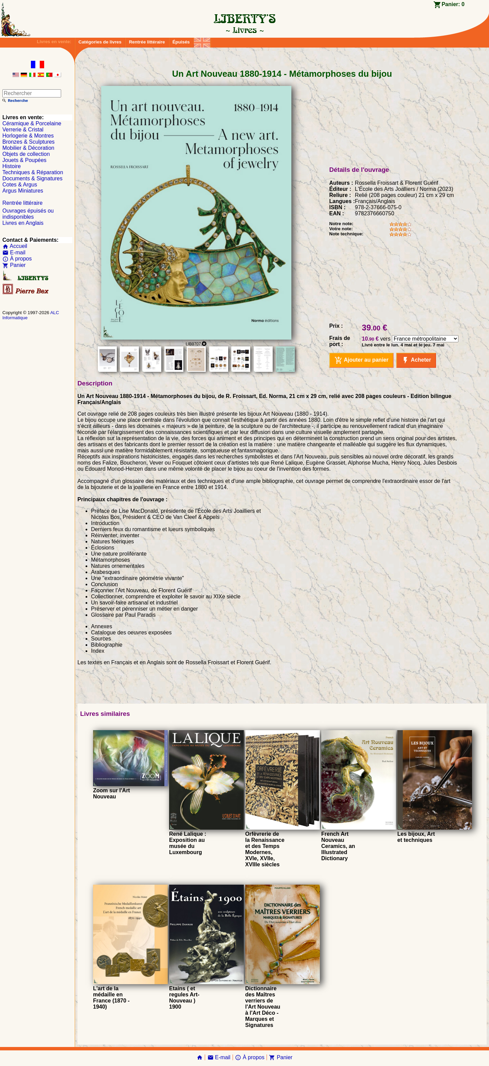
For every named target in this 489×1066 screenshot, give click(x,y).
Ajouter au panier (361, 360)
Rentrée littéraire (147, 41)
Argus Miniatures (22, 191)
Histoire (11, 166)
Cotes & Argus (19, 184)
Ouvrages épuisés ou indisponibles (28, 214)
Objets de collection (26, 154)
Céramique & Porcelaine (31, 123)
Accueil (14, 246)
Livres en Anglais (22, 223)
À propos (17, 258)
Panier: (453, 4)
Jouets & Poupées (24, 160)
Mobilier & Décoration (28, 148)
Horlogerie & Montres (28, 136)
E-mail (13, 252)
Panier (14, 265)
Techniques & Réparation (32, 172)
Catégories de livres (100, 41)
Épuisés (181, 41)
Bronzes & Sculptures (28, 142)
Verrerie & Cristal (22, 129)
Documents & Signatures (32, 178)
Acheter (416, 360)
